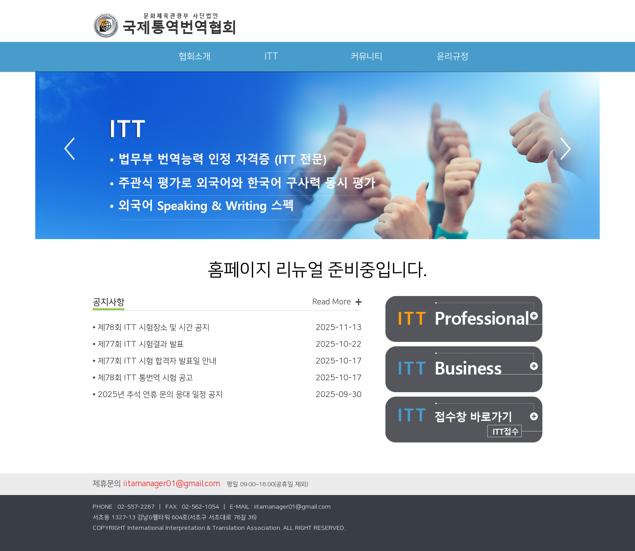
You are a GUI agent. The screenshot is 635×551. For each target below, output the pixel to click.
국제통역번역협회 (164, 25)
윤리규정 (452, 56)
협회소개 (194, 56)
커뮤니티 (366, 56)
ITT (271, 56)
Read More (331, 302)
